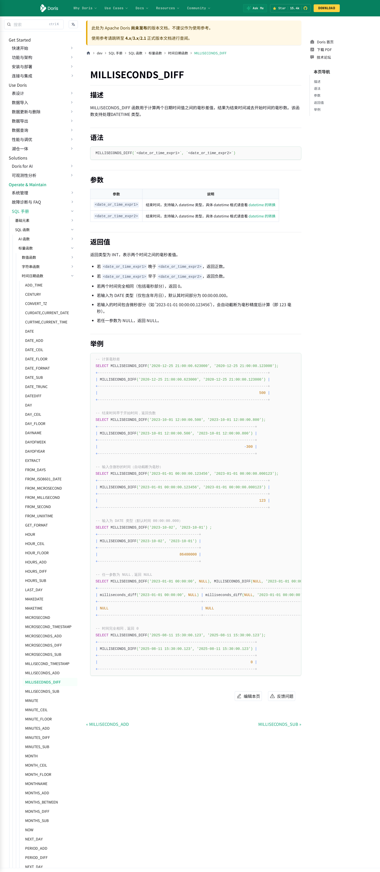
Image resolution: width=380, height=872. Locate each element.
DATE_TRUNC (33, 423)
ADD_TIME (30, 321)
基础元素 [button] (19, 257)
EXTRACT (29, 497)
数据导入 (17, 118)
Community (199, 8)
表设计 (15, 109)
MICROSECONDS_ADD (40, 672)
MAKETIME (30, 644)
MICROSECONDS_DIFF (40, 681)
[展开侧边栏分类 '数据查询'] (71, 146)
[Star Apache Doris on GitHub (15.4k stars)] (290, 8)
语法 (317, 80)
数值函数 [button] (26, 293)
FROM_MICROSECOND (40, 524)
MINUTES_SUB (34, 783)
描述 (317, 73)
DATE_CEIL (31, 386)
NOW (26, 866)
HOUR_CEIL (32, 580)
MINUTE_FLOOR (35, 755)
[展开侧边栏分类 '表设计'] (71, 109)
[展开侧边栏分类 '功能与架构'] (71, 62)
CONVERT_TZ (33, 340)
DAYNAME (30, 469)
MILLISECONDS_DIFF (40, 718)
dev (99, 53)
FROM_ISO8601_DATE (40, 515)
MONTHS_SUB (34, 857)
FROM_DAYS (32, 506)
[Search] (33, 24)
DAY (25, 441)
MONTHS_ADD (34, 829)
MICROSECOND (34, 654)
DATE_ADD (31, 377)
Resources (168, 8)
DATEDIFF (30, 432)
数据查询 (17, 146)
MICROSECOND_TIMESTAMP (45, 663)
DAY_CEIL (30, 450)
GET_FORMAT (33, 561)
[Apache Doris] (49, 8)
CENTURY (30, 330)
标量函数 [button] (22, 284)
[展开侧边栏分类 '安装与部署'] (71, 71)
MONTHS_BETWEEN (38, 838)
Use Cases (116, 8)
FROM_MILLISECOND (39, 534)
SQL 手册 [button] (17, 248)
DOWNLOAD (326, 8)
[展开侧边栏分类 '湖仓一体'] (71, 164)
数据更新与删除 (23, 127)
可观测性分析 (21, 201)
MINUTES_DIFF (34, 774)
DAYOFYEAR (32, 487)
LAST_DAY (30, 626)
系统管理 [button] (17, 229)
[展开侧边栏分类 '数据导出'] (71, 136)
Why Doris (85, 8)
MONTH (28, 792)
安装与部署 (19, 71)
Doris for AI (19, 192)
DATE (26, 367)
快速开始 (17, 53)
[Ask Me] (255, 8)
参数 (317, 87)
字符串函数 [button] (28, 303)
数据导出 (17, 136)
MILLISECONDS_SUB (39, 727)
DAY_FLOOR (32, 460)
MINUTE (28, 737)
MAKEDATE (31, 635)
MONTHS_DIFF (34, 847)
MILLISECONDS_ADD (39, 709)
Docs (142, 8)
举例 (317, 101)
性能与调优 (19, 155)
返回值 (319, 94)
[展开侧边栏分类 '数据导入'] (71, 118)
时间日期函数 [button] (29, 312)
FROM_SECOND (35, 543)
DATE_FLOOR (33, 395)
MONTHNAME (33, 820)
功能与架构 (19, 62)
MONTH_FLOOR (35, 811)
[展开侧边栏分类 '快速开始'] (71, 53)
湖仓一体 (17, 164)
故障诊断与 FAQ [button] (23, 238)
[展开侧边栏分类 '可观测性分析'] (71, 201)
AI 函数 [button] (21, 275)
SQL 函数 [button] (19, 266)
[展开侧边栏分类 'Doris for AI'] (71, 192)
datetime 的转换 (262, 204)
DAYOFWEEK (32, 478)
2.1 (143, 38)
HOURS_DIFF (33, 607)
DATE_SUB (31, 414)
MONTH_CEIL (33, 801)
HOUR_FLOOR (34, 589)
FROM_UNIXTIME (36, 552)
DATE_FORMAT (34, 404)
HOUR (27, 570)
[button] (73, 24)
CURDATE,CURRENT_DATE (44, 349)
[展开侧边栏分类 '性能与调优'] (71, 155)
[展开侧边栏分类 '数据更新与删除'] (71, 127)
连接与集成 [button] (19, 81)
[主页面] (88, 53)
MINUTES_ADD (34, 764)
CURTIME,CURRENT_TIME (43, 358)
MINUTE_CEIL (33, 746)
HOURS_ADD (33, 598)
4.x (128, 38)
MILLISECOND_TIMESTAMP (44, 700)
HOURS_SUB (32, 617)
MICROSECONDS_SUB (40, 690)
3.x (136, 38)
